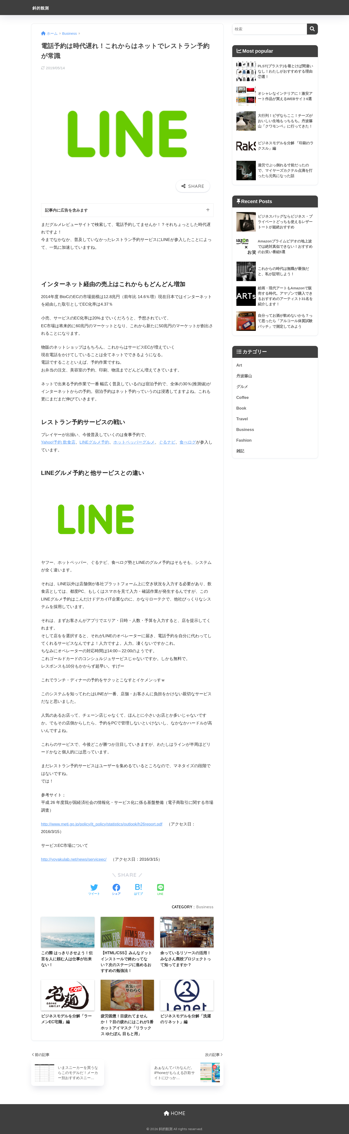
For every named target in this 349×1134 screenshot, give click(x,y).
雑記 (240, 452)
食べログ (188, 442)
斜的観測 (44, 7)
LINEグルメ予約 (95, 442)
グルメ (242, 387)
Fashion (244, 441)
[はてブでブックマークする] (138, 890)
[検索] (312, 29)
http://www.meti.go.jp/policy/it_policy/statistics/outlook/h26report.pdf (103, 824)
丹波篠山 (244, 376)
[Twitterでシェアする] (94, 890)
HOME (174, 1113)
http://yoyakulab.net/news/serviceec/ (74, 859)
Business (205, 906)
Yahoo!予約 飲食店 (58, 442)
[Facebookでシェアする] (116, 890)
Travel (242, 420)
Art (239, 365)
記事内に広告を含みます (67, 210)
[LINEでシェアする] (160, 890)
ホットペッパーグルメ (134, 442)
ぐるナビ (167, 442)
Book (241, 409)
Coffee (242, 398)
